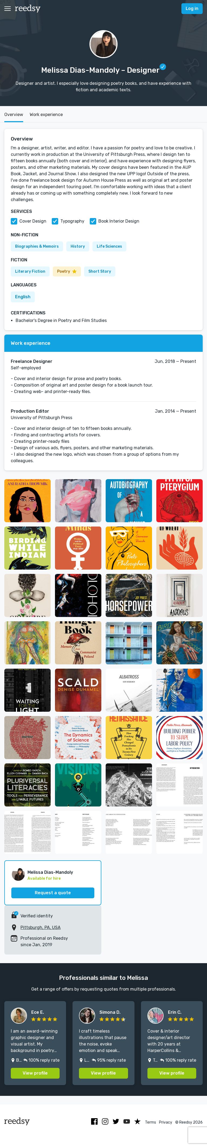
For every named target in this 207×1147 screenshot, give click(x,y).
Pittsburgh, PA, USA (40, 927)
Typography (72, 221)
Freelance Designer (31, 361)
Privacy (165, 1122)
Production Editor (30, 411)
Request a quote (53, 892)
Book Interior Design (118, 221)
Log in (192, 8)
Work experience (46, 114)
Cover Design (32, 221)
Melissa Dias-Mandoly (50, 872)
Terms (150, 1122)
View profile (35, 1073)
